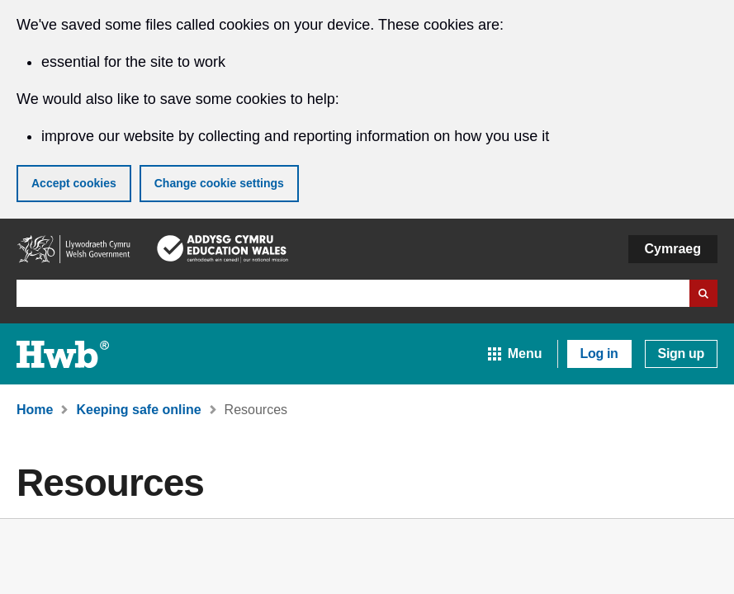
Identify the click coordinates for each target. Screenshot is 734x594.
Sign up (681, 353)
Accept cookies (73, 183)
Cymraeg (673, 249)
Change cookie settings (219, 183)
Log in (599, 353)
